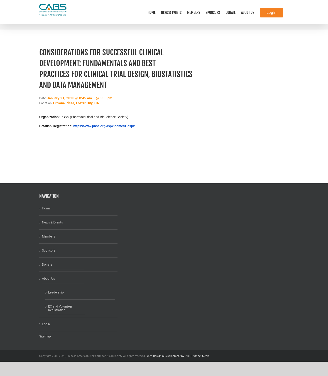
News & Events (52, 222)
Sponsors (48, 250)
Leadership (56, 292)
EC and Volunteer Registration (60, 308)
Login (46, 324)
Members (48, 236)
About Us (48, 278)
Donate (47, 264)
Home (46, 208)
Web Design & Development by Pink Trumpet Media (178, 356)
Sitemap (45, 336)
